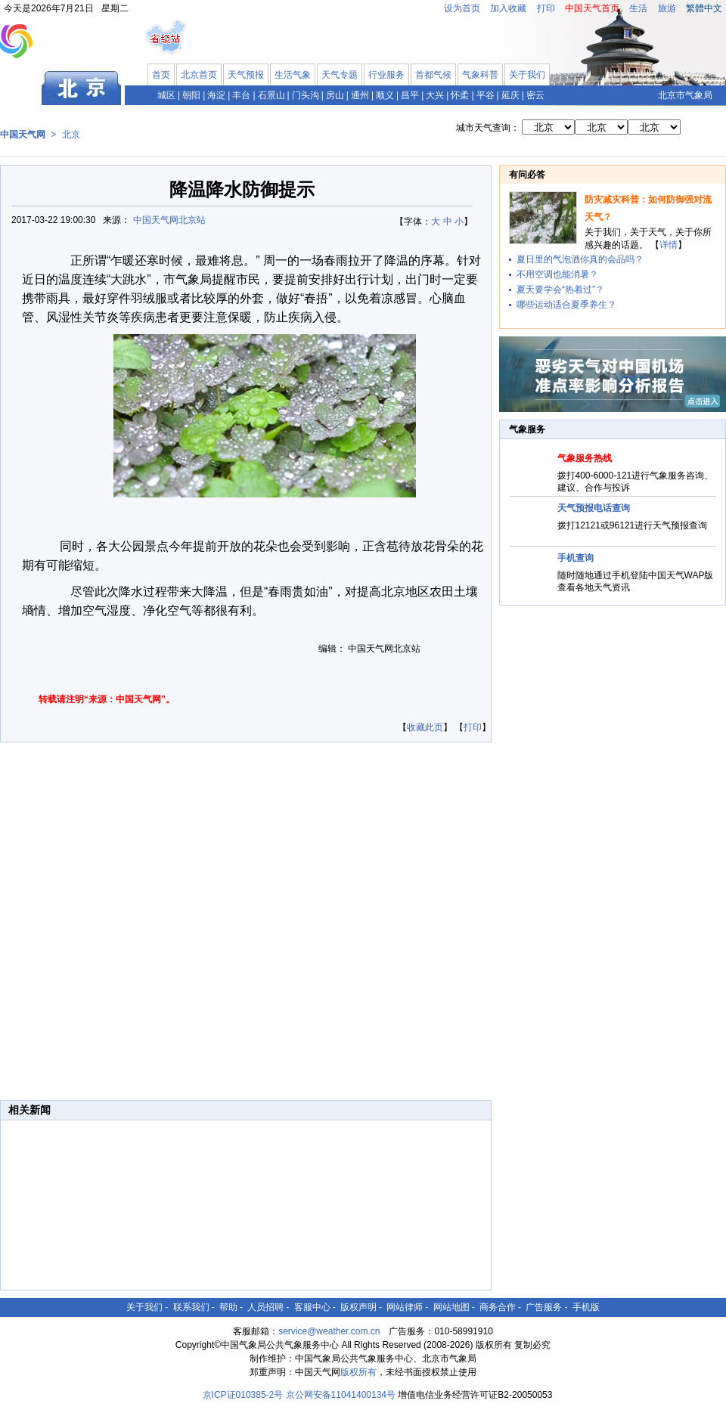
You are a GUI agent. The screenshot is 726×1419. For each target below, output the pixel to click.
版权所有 (358, 1372)
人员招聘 (265, 1307)
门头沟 (305, 95)
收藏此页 (425, 727)
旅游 (667, 8)
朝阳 (191, 95)
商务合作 (497, 1307)
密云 (535, 95)
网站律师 (404, 1307)
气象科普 (480, 75)
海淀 (216, 95)
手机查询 (575, 558)
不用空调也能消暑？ (557, 274)
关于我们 (527, 75)
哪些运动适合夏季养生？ (566, 304)
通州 (360, 95)
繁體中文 (704, 8)
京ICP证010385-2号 (243, 1395)
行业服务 (386, 75)
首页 (161, 75)
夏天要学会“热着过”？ (560, 289)
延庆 (510, 95)
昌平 (410, 95)
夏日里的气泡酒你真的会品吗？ (580, 259)
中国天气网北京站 (169, 220)
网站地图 (451, 1307)
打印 (546, 8)
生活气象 (293, 75)
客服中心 (312, 1307)
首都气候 (433, 75)
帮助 (228, 1307)
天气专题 (339, 75)
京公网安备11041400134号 (341, 1395)
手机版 (586, 1307)
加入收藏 (508, 8)
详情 (668, 245)
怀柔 (460, 95)
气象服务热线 (584, 458)
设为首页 (462, 8)
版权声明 (358, 1307)
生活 (638, 8)
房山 (335, 95)
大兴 (435, 95)
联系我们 (191, 1307)
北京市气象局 (685, 95)
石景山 (271, 95)
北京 (71, 134)
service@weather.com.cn (329, 1331)
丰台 (241, 95)
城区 (166, 95)
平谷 (485, 95)
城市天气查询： (488, 127)
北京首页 (199, 75)
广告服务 (544, 1307)
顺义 (385, 95)
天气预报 (246, 75)
